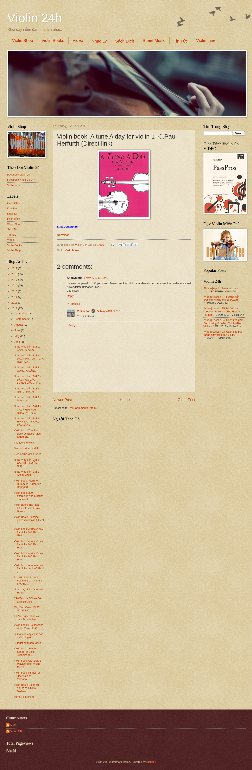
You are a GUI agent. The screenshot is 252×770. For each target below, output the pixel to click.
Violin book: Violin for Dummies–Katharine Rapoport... (27, 484)
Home (125, 400)
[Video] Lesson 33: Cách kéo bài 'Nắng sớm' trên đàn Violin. (222, 333)
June (17, 330)
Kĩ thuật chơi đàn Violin (27, 642)
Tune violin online (24, 696)
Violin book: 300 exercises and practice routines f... (28, 496)
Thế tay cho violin (24, 442)
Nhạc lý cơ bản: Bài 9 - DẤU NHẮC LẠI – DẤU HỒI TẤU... (29, 358)
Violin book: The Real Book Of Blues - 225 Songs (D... (27, 433)
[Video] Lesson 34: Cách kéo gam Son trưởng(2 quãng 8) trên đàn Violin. (223, 323)
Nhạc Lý (99, 41)
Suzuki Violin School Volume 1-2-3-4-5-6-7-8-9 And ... (28, 580)
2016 (14, 285)
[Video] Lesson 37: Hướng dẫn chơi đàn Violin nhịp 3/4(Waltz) (221, 298)
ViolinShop (13, 185)
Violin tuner (206, 40)
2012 (14, 308)
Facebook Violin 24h (19, 174)
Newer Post (62, 400)
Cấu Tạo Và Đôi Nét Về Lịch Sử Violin (28, 600)
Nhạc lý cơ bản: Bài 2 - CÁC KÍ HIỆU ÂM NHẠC (27, 463)
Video (78, 40)
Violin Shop (22, 40)
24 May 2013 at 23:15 (109, 311)
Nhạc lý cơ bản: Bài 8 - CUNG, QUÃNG (27, 369)
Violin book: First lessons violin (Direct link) (28, 626)
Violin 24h (34, 18)
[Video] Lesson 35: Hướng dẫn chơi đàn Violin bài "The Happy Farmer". (221, 311)
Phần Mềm (13, 218)
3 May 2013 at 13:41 (95, 277)
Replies (75, 303)
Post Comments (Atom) (83, 407)
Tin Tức (181, 41)
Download (63, 234)
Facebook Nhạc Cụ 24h (21, 179)
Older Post (186, 400)
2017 (14, 279)
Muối (13, 724)
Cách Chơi (13, 203)
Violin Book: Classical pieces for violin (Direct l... (29, 520)
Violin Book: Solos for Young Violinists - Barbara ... (26, 688)
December (20, 313)
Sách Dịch (124, 41)
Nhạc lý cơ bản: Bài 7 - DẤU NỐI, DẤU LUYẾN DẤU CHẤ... (27, 379)
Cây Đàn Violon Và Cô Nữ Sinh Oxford (27, 609)
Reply (70, 296)
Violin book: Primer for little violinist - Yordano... (27, 676)
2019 (14, 268)
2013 (14, 302)
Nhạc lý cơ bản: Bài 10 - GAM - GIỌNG (28, 348)
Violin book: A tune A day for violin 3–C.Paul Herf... (28, 532)
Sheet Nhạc (14, 224)
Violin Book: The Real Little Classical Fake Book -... (27, 508)
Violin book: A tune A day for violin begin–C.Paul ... (29, 568)
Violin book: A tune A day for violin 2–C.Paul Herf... (28, 544)
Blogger (150, 761)
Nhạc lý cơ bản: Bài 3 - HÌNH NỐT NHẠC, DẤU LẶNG (27, 421)
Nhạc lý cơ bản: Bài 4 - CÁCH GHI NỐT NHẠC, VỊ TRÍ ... (27, 409)
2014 (14, 297)
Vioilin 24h (81, 244)
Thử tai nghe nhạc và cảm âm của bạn (26, 618)
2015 (14, 291)
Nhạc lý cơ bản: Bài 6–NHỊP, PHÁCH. (27, 390)
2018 (14, 274)
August (19, 324)
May (17, 336)
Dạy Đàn (12, 208)
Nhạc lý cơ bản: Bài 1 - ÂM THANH (27, 473)
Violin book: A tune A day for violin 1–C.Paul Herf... (28, 556)
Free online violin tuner (27, 454)
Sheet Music (154, 40)
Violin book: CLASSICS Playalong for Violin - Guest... (28, 664)
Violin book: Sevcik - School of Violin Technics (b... (26, 651)
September (21, 318)
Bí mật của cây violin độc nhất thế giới (28, 635)
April (17, 341)
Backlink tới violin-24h (26, 448)
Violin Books (53, 40)
